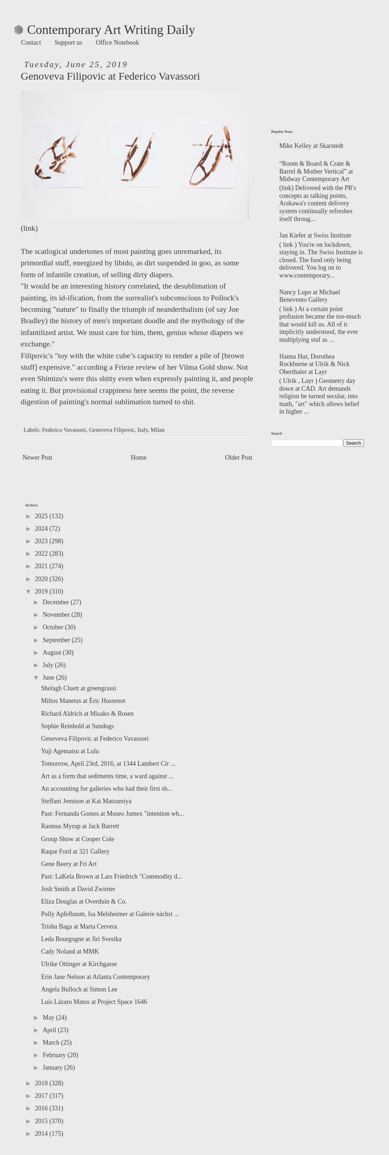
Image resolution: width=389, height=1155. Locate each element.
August (52, 652)
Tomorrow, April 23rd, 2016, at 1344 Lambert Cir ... (108, 763)
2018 (42, 1083)
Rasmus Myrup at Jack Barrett (80, 826)
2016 (42, 1108)
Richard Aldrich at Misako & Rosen (87, 713)
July (48, 665)
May (49, 1017)
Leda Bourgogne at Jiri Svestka (81, 938)
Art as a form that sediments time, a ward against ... (107, 776)
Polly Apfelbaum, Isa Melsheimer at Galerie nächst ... (110, 914)
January (53, 1067)
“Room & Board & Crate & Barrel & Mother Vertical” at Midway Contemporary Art (316, 171)
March (51, 1042)
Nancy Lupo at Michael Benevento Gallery (309, 296)
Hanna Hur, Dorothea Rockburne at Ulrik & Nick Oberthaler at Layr (314, 364)
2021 (42, 566)
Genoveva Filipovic (112, 430)
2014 (42, 1133)
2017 (42, 1095)
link (29, 228)
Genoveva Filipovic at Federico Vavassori (95, 738)
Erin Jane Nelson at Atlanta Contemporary (95, 976)
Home (139, 457)
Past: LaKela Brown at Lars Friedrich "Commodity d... (111, 876)
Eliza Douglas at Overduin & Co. (84, 901)
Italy (142, 430)
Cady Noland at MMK (70, 951)
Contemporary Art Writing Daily (104, 29)
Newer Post (37, 457)
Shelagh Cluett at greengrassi (78, 688)
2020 (42, 578)
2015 (42, 1121)
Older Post (239, 457)
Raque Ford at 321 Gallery (75, 851)
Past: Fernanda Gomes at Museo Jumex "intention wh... (112, 813)
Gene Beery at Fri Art (69, 864)
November (56, 614)
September (56, 640)
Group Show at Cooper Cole (77, 838)
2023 (42, 541)
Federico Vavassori (64, 430)
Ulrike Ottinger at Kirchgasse (79, 964)
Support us (68, 42)
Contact (31, 42)
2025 (42, 516)
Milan (158, 430)
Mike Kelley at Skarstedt (311, 145)
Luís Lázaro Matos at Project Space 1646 (94, 1001)
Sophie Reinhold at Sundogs (77, 726)
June (49, 677)
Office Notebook (117, 42)
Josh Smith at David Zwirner (78, 888)
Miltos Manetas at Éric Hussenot (83, 700)
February (54, 1055)
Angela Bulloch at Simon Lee (79, 989)
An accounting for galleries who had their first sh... (106, 788)
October (53, 627)
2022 (42, 553)
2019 (42, 591)
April (50, 1030)
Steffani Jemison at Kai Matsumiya (86, 801)
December (56, 602)
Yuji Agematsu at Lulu (70, 751)
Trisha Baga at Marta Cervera (79, 926)
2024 (42, 528)
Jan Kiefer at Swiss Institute (315, 235)
